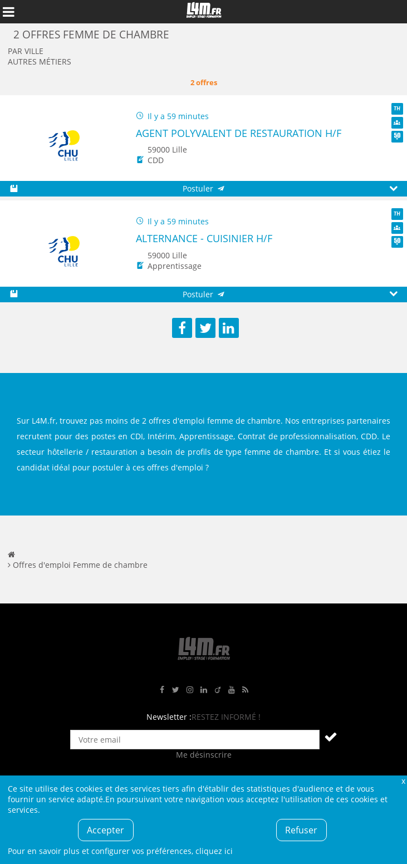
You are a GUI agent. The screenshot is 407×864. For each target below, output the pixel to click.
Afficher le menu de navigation (8, 11)
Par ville (25, 51)
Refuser (301, 830)
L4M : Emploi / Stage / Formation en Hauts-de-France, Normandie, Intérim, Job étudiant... (204, 11)
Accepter (105, 830)
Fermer (403, 780)
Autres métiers (39, 61)
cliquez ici (214, 851)
